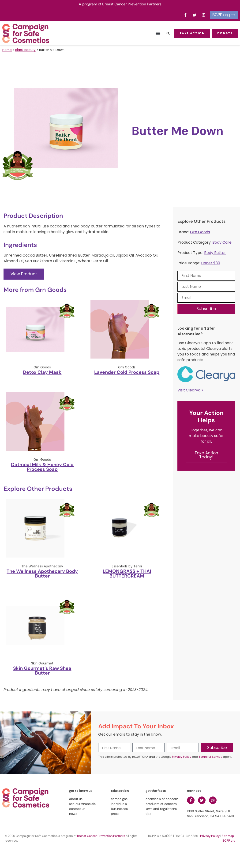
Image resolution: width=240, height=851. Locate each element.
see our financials (82, 804)
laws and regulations (161, 809)
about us (75, 799)
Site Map (228, 836)
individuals (119, 804)
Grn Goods (200, 232)
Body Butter (215, 252)
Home (7, 50)
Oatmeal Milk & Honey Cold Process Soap (42, 466)
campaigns (119, 799)
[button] (156, 33)
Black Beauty (25, 50)
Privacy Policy (181, 757)
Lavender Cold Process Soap (126, 372)
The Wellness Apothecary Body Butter (42, 573)
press (115, 814)
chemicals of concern (162, 799)
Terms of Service (210, 757)
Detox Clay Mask (42, 372)
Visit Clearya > (190, 390)
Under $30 (210, 263)
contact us (77, 809)
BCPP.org (228, 841)
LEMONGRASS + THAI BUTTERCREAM (127, 573)
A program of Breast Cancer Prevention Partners (120, 4)
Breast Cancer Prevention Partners (101, 836)
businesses (119, 809)
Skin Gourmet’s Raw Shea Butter (42, 670)
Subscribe (206, 309)
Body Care (222, 242)
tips (148, 814)
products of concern (161, 804)
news (73, 814)
